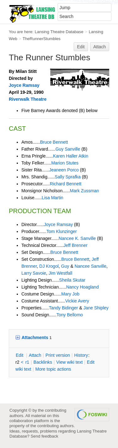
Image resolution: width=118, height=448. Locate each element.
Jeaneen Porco (64, 169)
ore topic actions (53, 369)
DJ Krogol (49, 266)
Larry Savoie (33, 273)
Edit (81, 46)
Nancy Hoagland (82, 287)
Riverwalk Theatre (28, 99)
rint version (58, 355)
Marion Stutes (64, 162)
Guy (65, 266)
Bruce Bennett (54, 142)
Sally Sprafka (68, 176)
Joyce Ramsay (24, 85)
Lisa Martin (52, 197)
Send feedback (44, 436)
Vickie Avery (77, 300)
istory (81, 355)
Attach (99, 46)
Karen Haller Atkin (70, 155)
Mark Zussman (84, 190)
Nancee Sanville (90, 266)
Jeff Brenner (75, 245)
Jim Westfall (60, 273)
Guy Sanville (67, 149)
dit (20, 355)
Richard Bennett (65, 183)
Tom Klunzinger (61, 231)
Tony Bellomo (69, 314)
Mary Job (70, 293)
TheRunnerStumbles (42, 38)
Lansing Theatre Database (59, 31)
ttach (35, 355)
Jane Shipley (96, 307)
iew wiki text (69, 362)
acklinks (42, 362)
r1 (27, 362)
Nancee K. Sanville (77, 238)
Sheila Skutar (72, 280)
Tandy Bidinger (63, 307)
